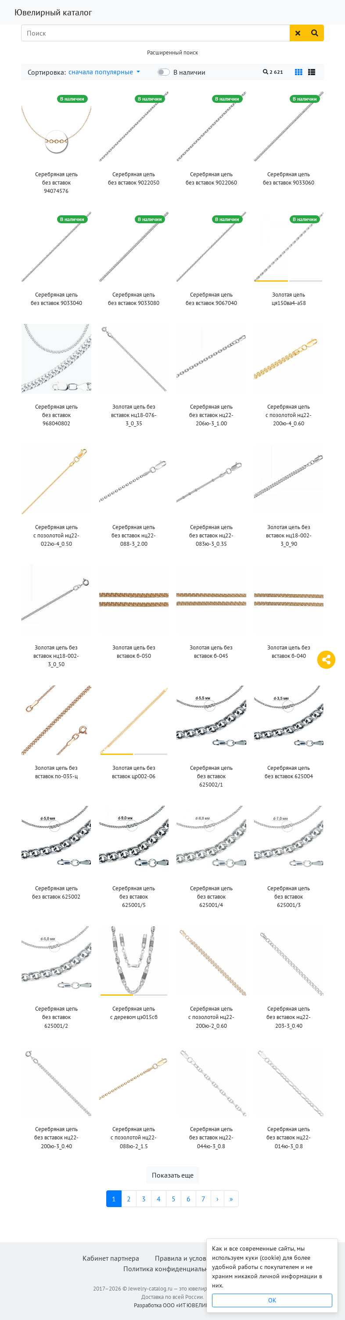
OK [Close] (272, 1300)
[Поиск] (155, 33)
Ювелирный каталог (53, 12)
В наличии (189, 72)
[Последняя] (231, 1198)
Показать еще (173, 1175)
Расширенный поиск (172, 52)
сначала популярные (101, 71)
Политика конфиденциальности (172, 1268)
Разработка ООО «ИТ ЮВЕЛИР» (173, 1305)
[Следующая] (217, 1198)
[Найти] (314, 33)
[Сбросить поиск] (298, 33)
